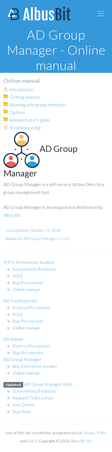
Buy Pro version (27, 282)
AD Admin (13, 339)
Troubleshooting (25, 127)
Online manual (25, 289)
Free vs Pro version (31, 307)
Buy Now (21, 411)
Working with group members (38, 104)
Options (17, 112)
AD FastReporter (20, 300)
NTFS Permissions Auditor (28, 262)
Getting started (24, 97)
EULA (32, 440)
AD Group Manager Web (37, 384)
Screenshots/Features (34, 269)
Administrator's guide (30, 120)
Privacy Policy (94, 432)
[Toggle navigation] (101, 13)
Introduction (22, 89)
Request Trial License (32, 397)
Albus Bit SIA (81, 440)
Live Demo (23, 404)
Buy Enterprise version (34, 366)
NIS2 (17, 275)
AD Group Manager (22, 359)
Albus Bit (11, 215)
